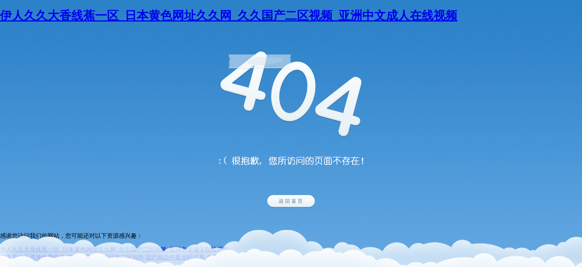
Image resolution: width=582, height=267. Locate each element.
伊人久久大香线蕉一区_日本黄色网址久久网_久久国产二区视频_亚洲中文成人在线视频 (228, 15)
